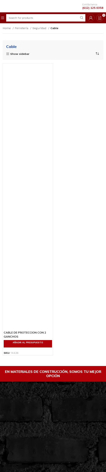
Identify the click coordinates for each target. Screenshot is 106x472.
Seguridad (39, 28)
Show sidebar (19, 54)
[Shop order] (97, 53)
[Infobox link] (90, 6)
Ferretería (22, 28)
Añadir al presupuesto (28, 342)
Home (7, 28)
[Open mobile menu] (2, 17)
